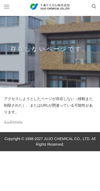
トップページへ (13, 121)
